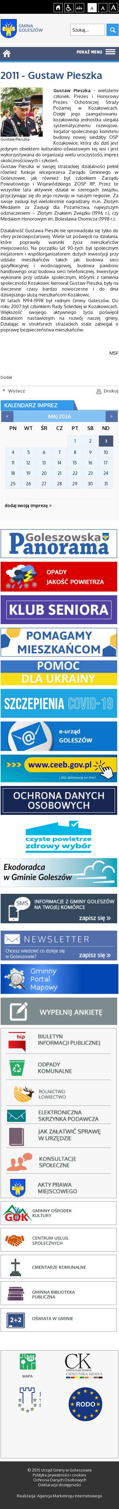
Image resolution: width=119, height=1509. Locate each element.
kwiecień (7, 416)
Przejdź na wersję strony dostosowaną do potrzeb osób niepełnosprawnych (69, 7)
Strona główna (58, 7)
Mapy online (29, 1369)
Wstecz (16, 391)
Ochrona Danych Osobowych (59, 1479)
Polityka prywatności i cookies (59, 1474)
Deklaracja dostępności (59, 1484)
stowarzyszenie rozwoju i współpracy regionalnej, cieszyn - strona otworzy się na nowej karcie (29, 1402)
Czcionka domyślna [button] (92, 7)
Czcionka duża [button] (113, 7)
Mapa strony (79, 7)
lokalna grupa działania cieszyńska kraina (85, 1369)
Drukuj (111, 391)
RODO (85, 1404)
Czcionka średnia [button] (103, 7)
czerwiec (112, 416)
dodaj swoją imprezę (28, 505)
